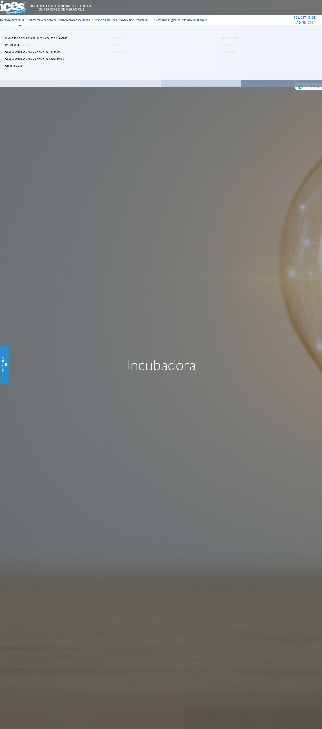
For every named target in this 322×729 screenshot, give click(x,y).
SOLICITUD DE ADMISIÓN (298, 28)
